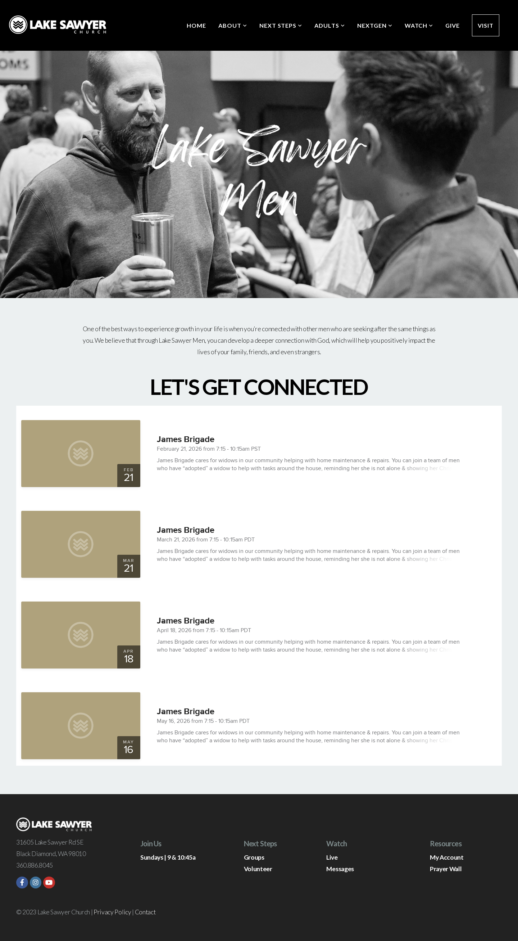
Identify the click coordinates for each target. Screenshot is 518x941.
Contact (145, 912)
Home (196, 25)
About (232, 25)
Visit (486, 25)
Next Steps (281, 25)
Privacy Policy (112, 912)
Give (452, 25)
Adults (329, 25)
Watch (419, 25)
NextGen (374, 25)
